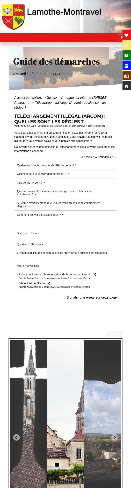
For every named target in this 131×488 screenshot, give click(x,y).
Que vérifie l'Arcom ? (30, 182)
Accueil (19, 74)
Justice (52, 97)
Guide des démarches (72, 74)
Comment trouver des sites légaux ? (39, 214)
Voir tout (114, 334)
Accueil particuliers (28, 97)
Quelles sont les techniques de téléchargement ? (47, 165)
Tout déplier (107, 157)
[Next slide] (114, 437)
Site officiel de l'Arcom (34, 283)
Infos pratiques (40, 74)
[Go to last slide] (16, 437)
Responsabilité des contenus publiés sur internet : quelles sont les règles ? (64, 252)
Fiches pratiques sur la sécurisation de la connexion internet (57, 274)
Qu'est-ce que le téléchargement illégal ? (42, 173)
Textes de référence (28, 233)
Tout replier (89, 157)
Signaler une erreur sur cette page (92, 297)
